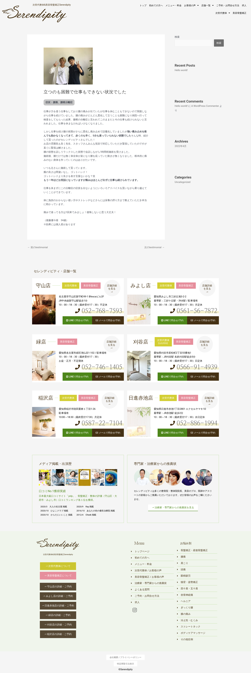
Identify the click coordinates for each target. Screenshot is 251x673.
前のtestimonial (38, 247)
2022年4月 (180, 146)
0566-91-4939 (197, 367)
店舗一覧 (207, 5)
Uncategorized (182, 182)
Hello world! (181, 70)
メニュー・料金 (173, 5)
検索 (177, 36)
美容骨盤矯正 (239, 13)
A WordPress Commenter (205, 105)
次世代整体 (222, 13)
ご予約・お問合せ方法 (227, 5)
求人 (244, 5)
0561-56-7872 (197, 311)
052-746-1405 (102, 367)
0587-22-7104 (102, 423)
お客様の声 (191, 5)
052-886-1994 (197, 423)
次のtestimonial (154, 247)
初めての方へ (156, 5)
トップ (143, 5)
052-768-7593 (102, 311)
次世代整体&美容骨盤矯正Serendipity (52, 4)
